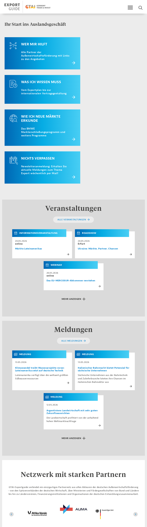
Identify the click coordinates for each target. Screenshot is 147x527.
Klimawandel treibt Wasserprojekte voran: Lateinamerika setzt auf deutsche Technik (40, 297)
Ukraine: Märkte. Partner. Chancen (98, 176)
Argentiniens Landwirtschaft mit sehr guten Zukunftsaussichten (72, 340)
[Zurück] (11, 442)
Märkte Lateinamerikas (28, 176)
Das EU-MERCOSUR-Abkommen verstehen (71, 208)
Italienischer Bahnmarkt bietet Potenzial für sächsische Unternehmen (103, 297)
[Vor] (135, 442)
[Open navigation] (130, 7)
